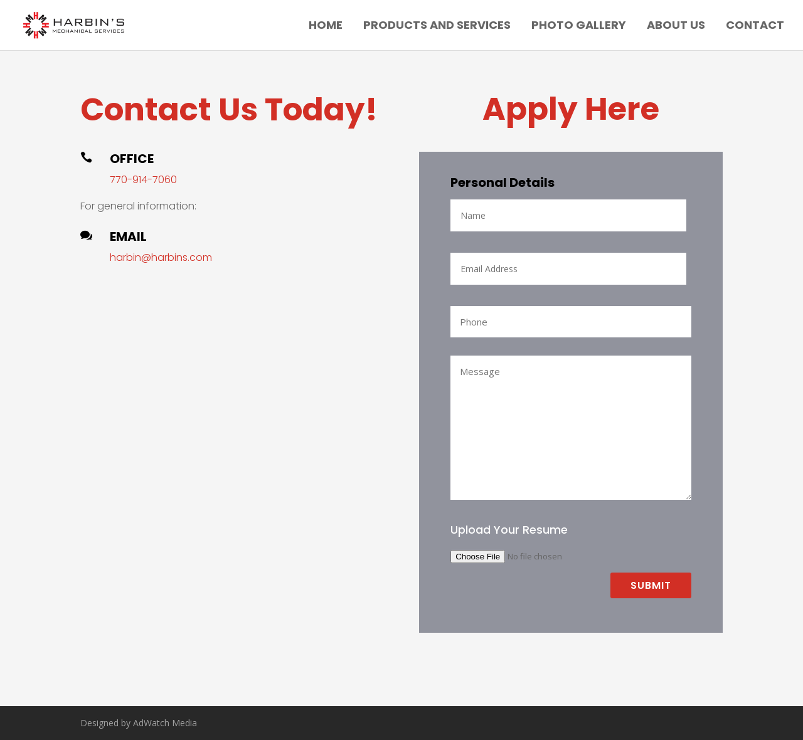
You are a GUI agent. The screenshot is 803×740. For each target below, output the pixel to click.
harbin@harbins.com (161, 257)
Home (326, 27)
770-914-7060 (143, 179)
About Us (676, 27)
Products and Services (437, 27)
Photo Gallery (578, 27)
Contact (755, 27)
